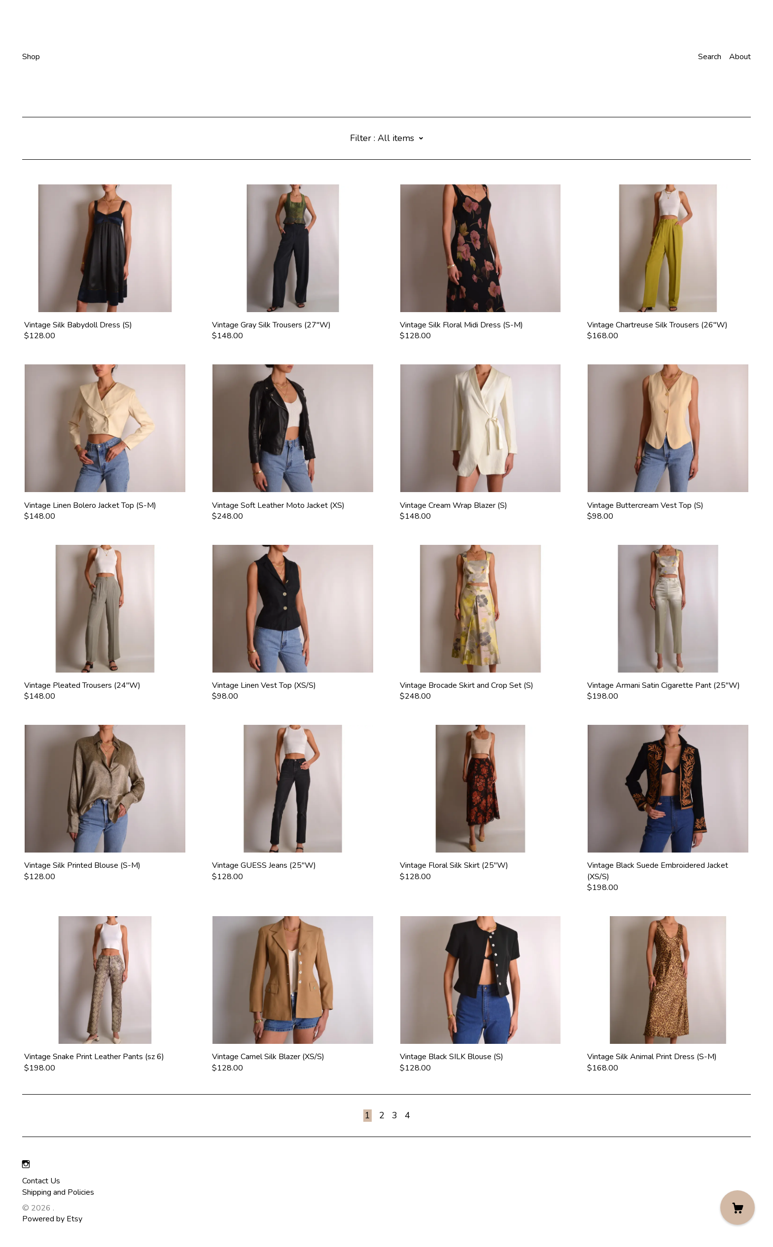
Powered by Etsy (52, 1218)
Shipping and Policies (58, 1192)
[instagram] (26, 1164)
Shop (31, 56)
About (740, 56)
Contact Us (41, 1181)
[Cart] (737, 1207)
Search (709, 56)
